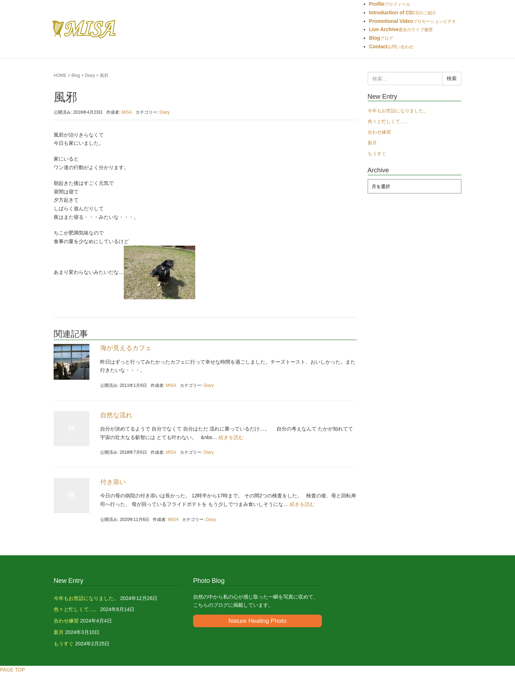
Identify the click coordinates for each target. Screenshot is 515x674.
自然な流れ (116, 415)
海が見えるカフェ (126, 347)
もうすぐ (377, 153)
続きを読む (231, 437)
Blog (76, 75)
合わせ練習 (379, 132)
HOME (60, 75)
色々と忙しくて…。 (388, 121)
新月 (372, 143)
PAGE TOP (12, 670)
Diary (90, 75)
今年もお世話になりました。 (398, 110)
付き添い (113, 482)
